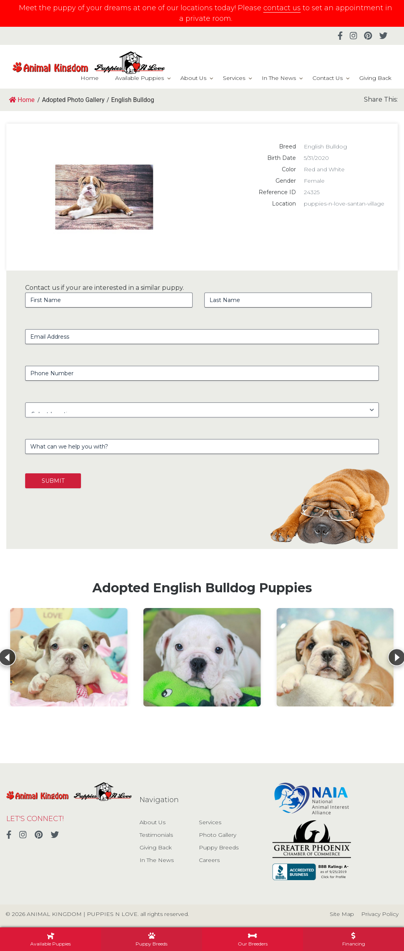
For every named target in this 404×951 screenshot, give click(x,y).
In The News (279, 78)
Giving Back (375, 78)
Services (234, 78)
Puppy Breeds (219, 847)
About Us (193, 78)
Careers (209, 860)
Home (90, 78)
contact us (282, 8)
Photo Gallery (217, 834)
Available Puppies (139, 78)
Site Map (342, 914)
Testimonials (156, 834)
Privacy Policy (379, 914)
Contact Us (327, 78)
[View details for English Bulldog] (69, 657)
